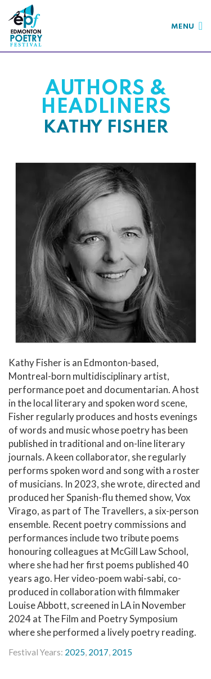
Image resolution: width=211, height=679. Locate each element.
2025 (75, 652)
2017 (98, 652)
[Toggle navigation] (187, 25)
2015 (122, 652)
